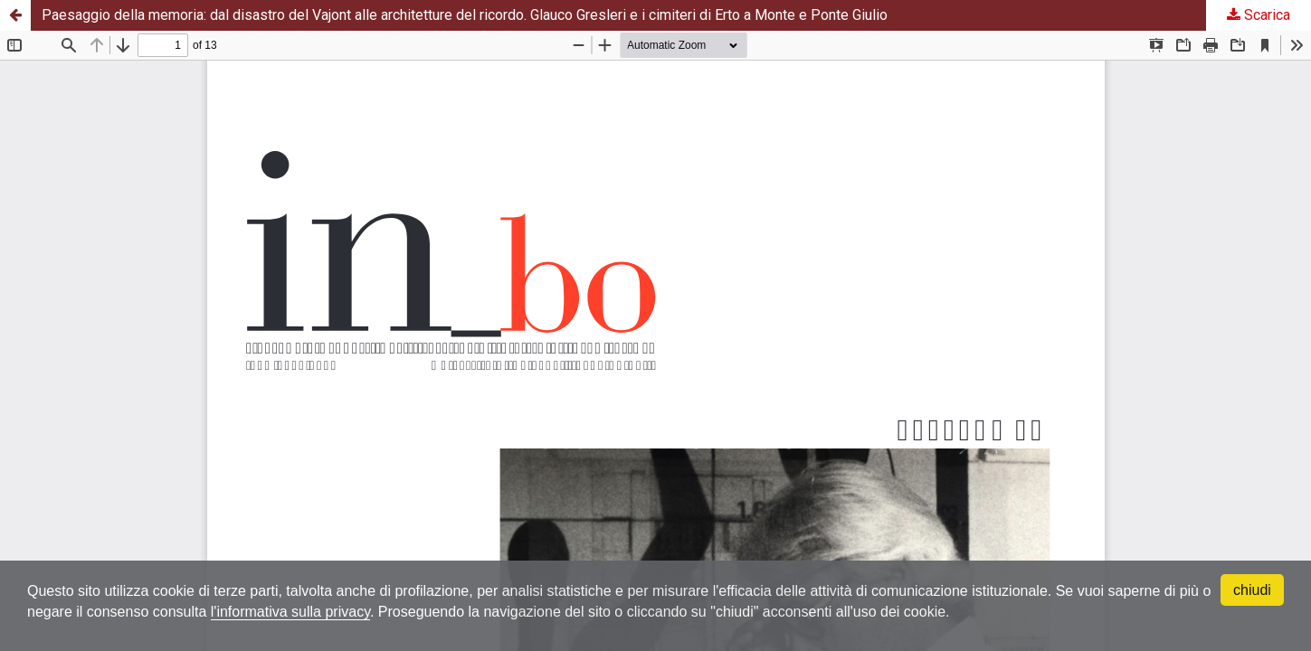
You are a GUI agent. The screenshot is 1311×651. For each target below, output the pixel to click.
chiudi (1252, 590)
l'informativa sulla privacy (290, 611)
